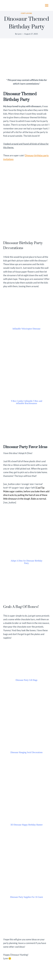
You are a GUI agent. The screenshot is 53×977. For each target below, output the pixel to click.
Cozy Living (26, 13)
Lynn (20, 34)
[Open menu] (46, 5)
